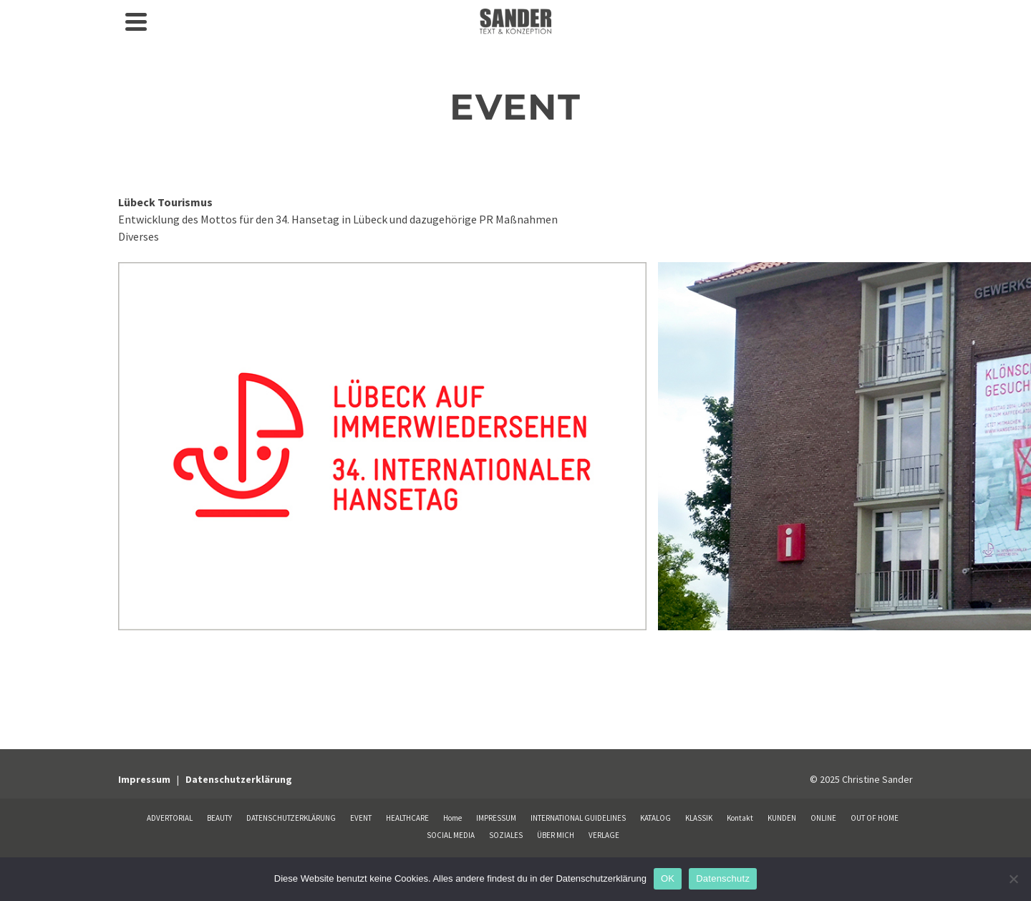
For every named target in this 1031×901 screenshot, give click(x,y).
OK (667, 878)
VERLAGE (604, 835)
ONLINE (823, 818)
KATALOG (655, 818)
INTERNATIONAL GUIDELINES (578, 818)
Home (452, 818)
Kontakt (740, 818)
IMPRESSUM (496, 818)
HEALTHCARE (407, 818)
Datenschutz (723, 878)
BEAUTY (219, 818)
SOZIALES (506, 835)
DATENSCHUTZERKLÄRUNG (291, 818)
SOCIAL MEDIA (451, 835)
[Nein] (1013, 879)
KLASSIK (698, 818)
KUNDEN (782, 818)
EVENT (361, 818)
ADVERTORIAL (170, 818)
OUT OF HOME (875, 818)
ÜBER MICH (555, 835)
